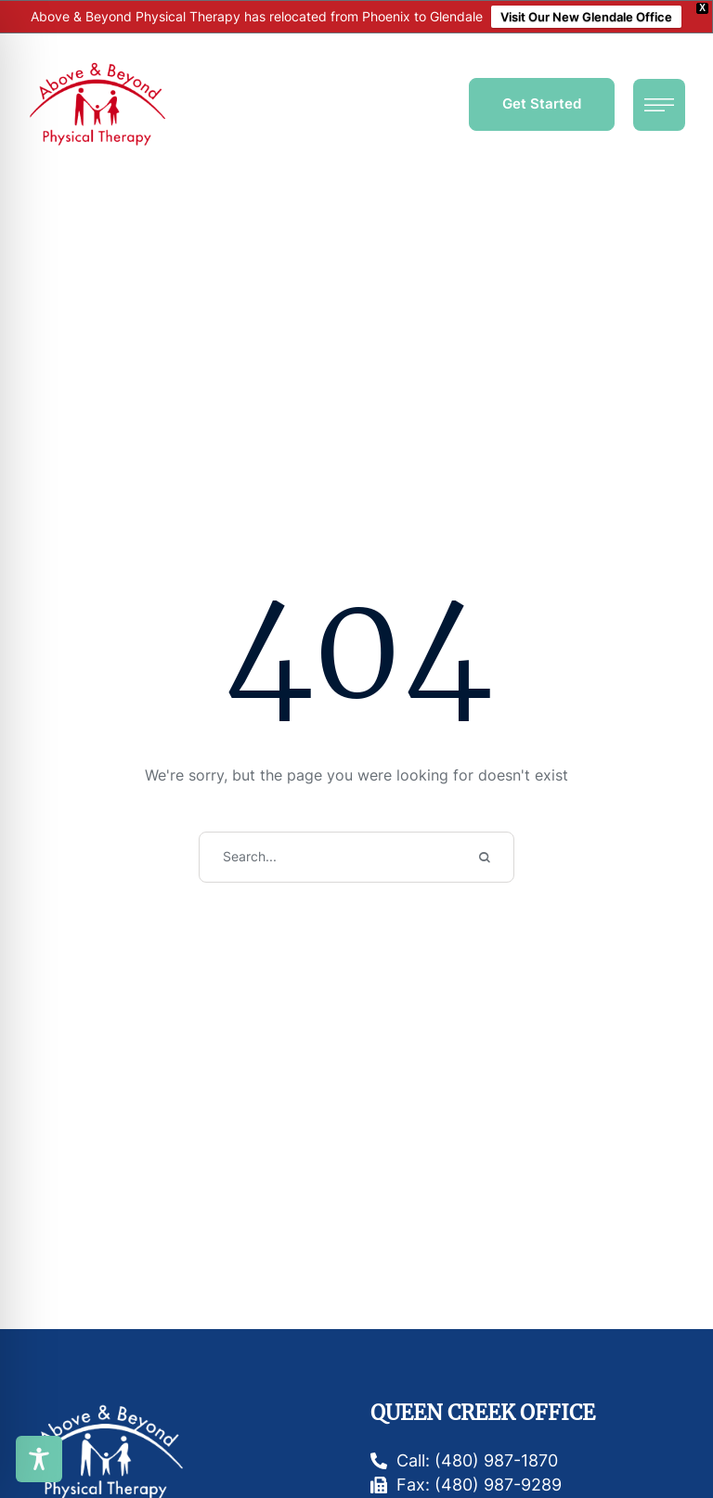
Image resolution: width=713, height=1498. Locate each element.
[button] (542, 104)
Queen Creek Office (482, 1413)
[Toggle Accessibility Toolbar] (39, 1459)
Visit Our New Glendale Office (586, 16)
